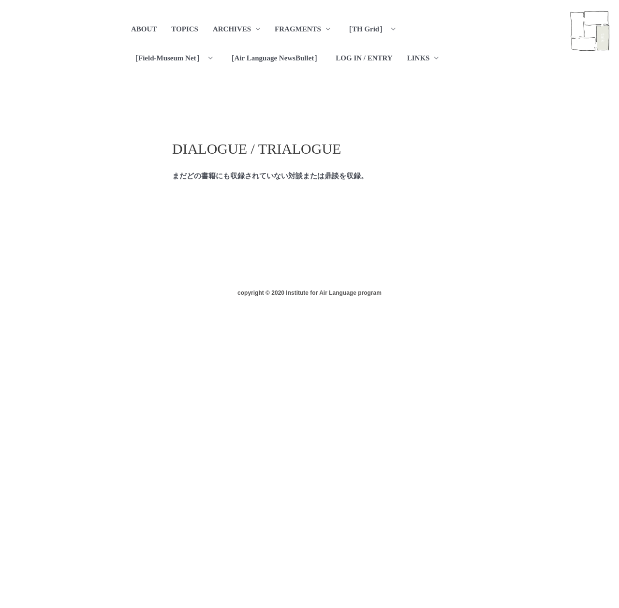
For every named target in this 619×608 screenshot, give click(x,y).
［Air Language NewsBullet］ (274, 58)
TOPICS (184, 29)
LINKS (418, 58)
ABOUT (144, 29)
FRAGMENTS (298, 29)
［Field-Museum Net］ (167, 58)
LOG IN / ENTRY (364, 58)
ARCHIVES (232, 29)
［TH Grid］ (365, 29)
